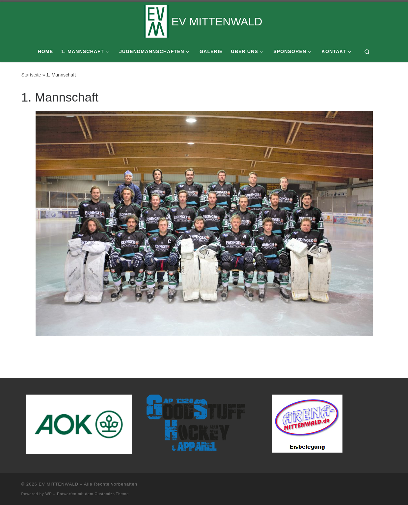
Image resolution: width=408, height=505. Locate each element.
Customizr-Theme (112, 494)
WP (48, 494)
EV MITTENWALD (58, 484)
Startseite (31, 74)
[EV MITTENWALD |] (156, 20)
